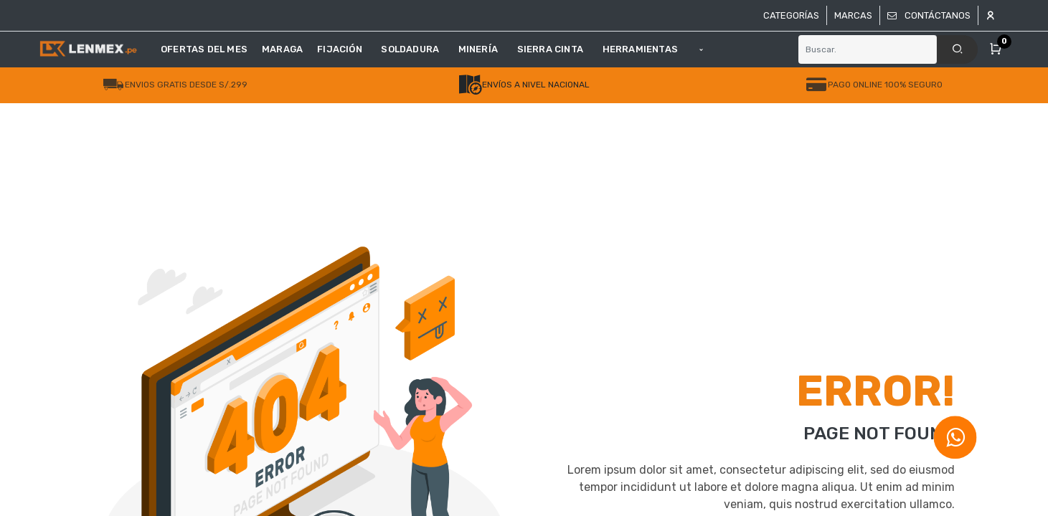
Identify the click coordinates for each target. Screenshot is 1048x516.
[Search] (957, 49)
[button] (701, 49)
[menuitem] (208, 49)
